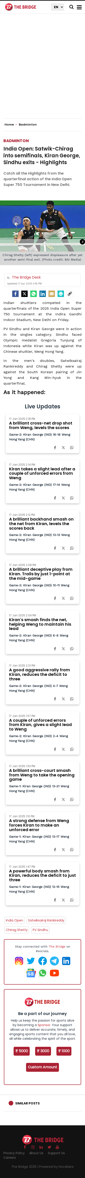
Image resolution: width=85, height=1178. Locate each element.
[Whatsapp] (33, 293)
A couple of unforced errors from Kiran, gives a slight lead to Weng (40, 724)
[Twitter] (24, 293)
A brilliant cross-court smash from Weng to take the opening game (42, 775)
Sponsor (44, 1025)
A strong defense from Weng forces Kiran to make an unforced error (39, 825)
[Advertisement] (42, 69)
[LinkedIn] (42, 293)
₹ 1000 (64, 1051)
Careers (9, 1157)
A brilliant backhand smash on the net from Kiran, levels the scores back (41, 523)
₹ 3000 (43, 1051)
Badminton (16, 140)
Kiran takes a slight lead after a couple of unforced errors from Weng (42, 473)
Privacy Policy (14, 1153)
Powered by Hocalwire (56, 1166)
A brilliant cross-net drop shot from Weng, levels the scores (40, 425)
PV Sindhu (40, 930)
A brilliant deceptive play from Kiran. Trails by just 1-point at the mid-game (41, 573)
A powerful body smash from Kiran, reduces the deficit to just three (42, 875)
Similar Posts (27, 1103)
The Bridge (57, 946)
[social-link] (69, 293)
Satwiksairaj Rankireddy (46, 920)
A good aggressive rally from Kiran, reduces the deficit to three (39, 674)
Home (11, 125)
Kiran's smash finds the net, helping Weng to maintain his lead (40, 624)
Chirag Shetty (17, 930)
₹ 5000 (21, 1051)
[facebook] (15, 293)
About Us (36, 1153)
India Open (14, 920)
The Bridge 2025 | (25, 1166)
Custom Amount (42, 1067)
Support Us (56, 1153)
